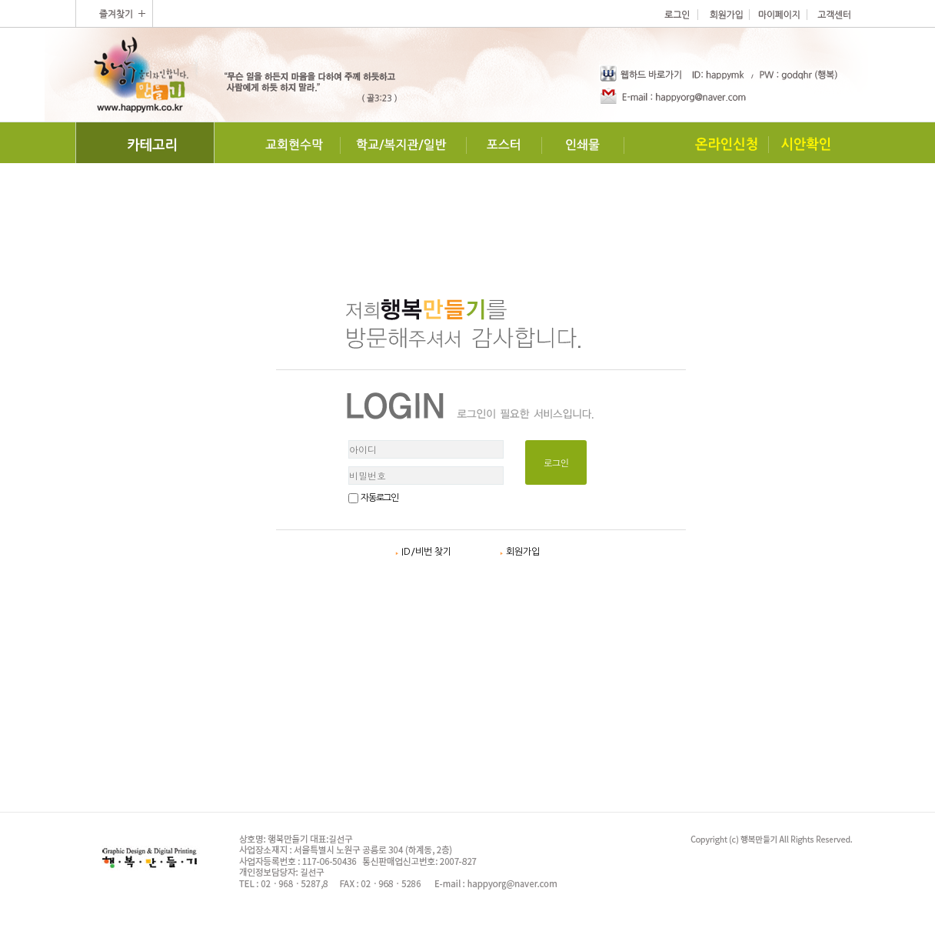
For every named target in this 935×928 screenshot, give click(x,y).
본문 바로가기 (0, 0)
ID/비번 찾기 (423, 551)
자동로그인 (379, 497)
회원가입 (520, 551)
